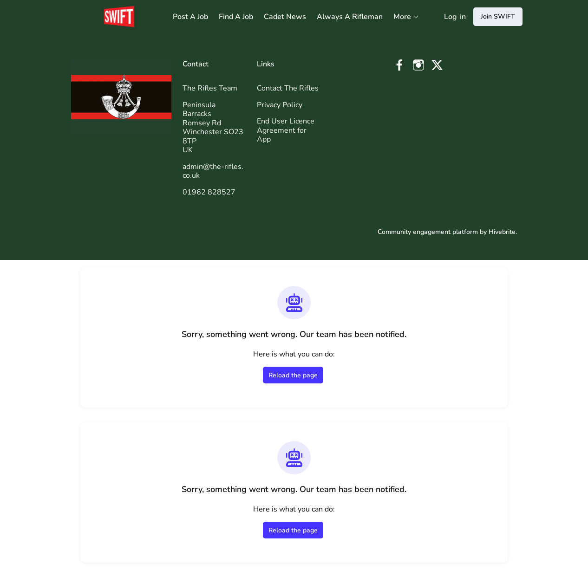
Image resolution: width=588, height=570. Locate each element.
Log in (455, 17)
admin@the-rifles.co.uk (213, 171)
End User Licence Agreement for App (285, 130)
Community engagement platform (428, 231)
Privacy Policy (279, 105)
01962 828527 (209, 192)
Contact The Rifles (288, 88)
